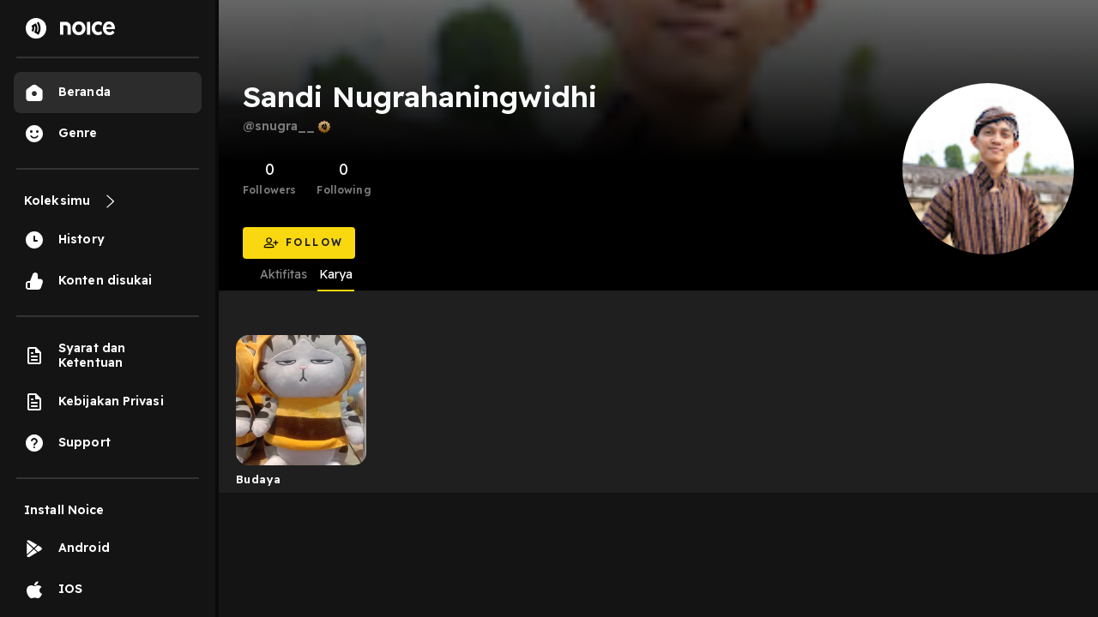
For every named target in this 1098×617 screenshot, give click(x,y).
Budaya (258, 479)
